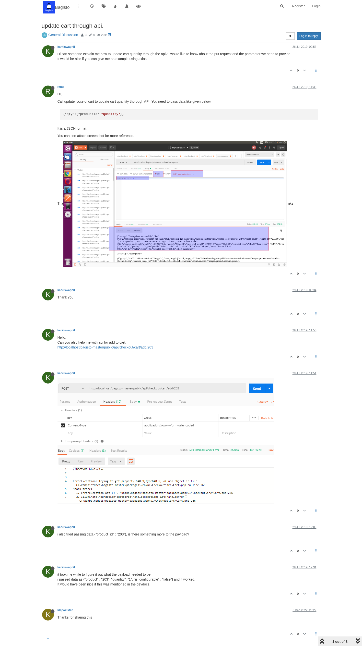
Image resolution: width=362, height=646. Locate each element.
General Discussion (63, 35)
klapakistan (65, 610)
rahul (61, 87)
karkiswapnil (66, 47)
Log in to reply (308, 36)
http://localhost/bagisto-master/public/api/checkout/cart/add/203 (105, 347)
